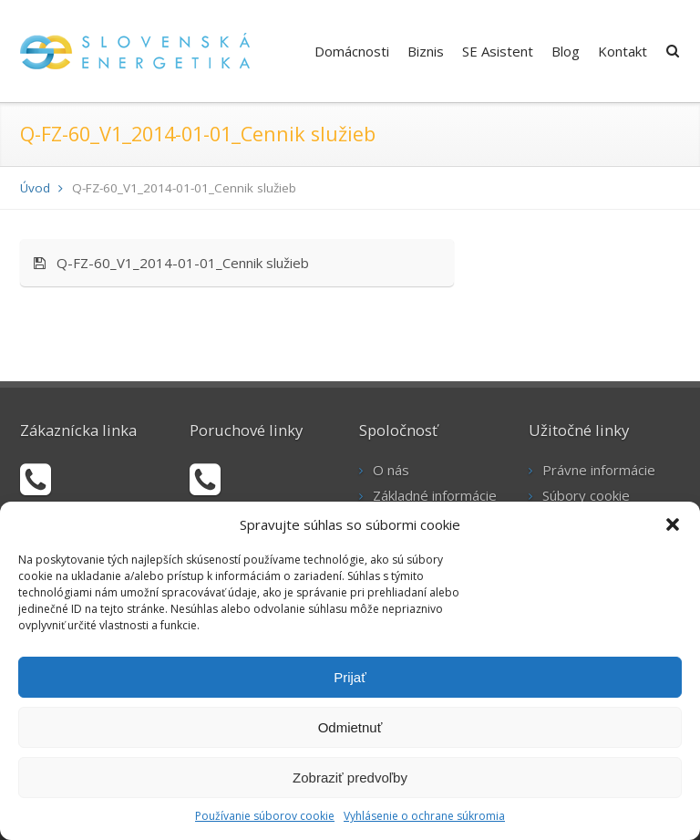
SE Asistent (497, 51)
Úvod (35, 188)
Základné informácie (435, 495)
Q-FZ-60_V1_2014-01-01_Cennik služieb (171, 263)
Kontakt (622, 51)
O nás (391, 470)
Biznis (425, 51)
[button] (673, 524)
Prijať (350, 677)
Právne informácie (598, 470)
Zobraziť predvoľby (350, 777)
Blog (565, 51)
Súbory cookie (586, 495)
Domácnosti (351, 51)
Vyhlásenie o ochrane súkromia (424, 816)
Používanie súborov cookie (265, 816)
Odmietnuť (350, 727)
